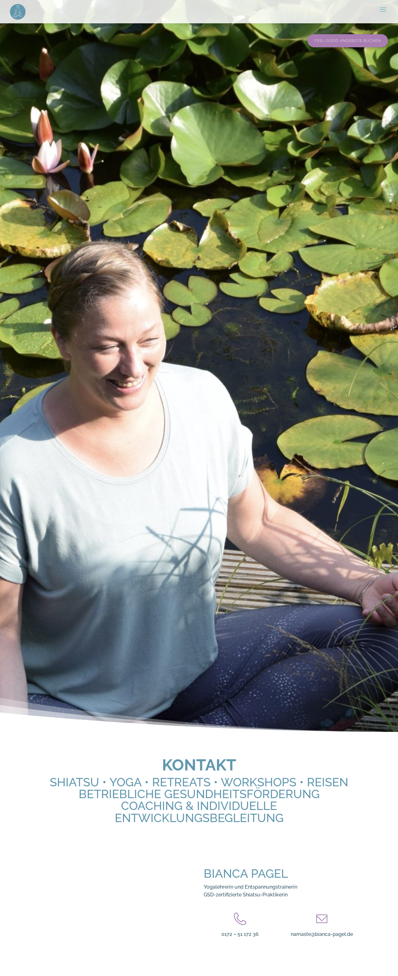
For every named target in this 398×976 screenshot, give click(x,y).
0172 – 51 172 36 (240, 934)
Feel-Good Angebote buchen (348, 41)
